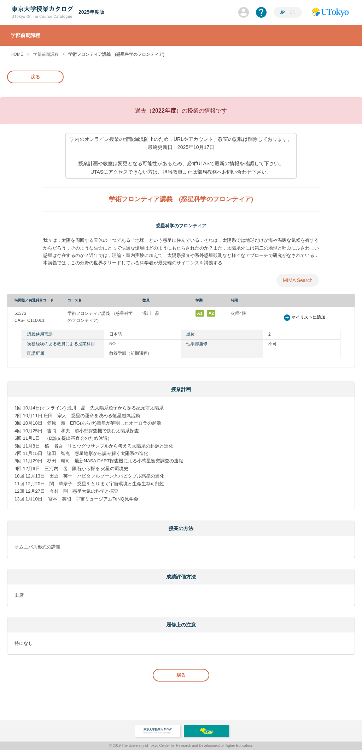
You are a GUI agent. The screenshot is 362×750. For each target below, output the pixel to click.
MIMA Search (298, 280)
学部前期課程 (46, 54)
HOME (17, 54)
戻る (35, 76)
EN (293, 12)
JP (282, 12)
